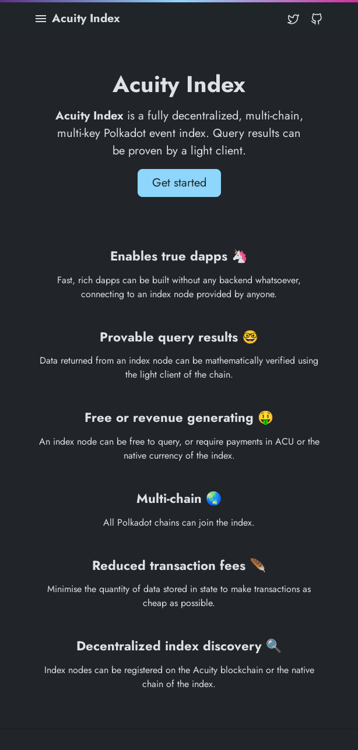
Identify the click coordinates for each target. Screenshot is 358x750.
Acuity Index (86, 18)
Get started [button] (179, 182)
